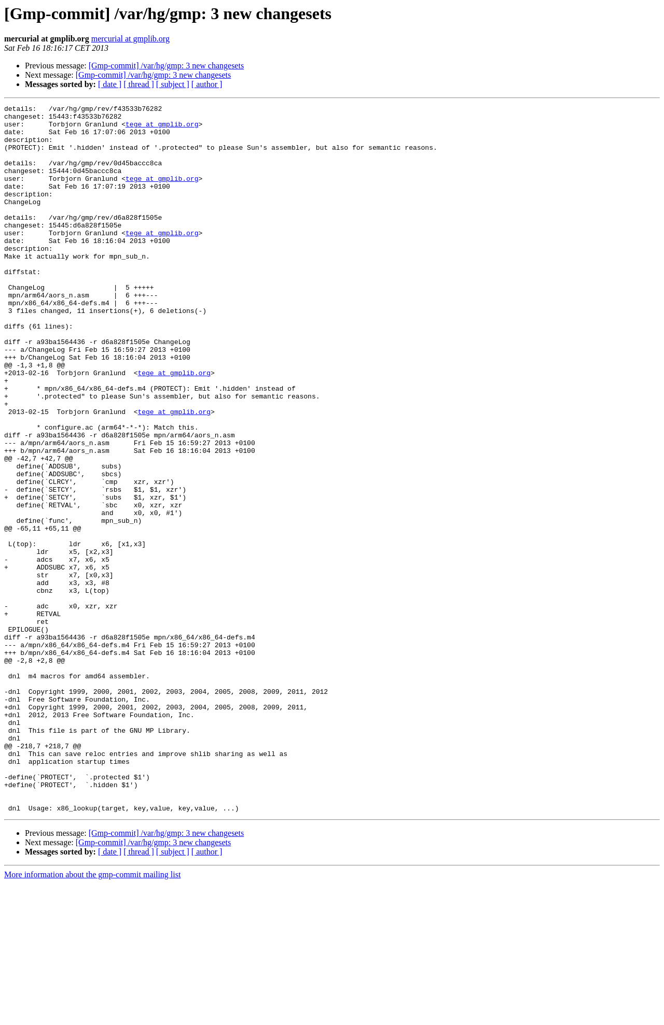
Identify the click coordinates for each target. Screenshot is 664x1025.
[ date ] (109, 84)
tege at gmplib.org (162, 128)
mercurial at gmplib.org (130, 38)
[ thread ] (138, 84)
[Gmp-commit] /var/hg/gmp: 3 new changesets (166, 65)
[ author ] (207, 84)
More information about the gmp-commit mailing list (92, 1016)
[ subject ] (172, 84)
